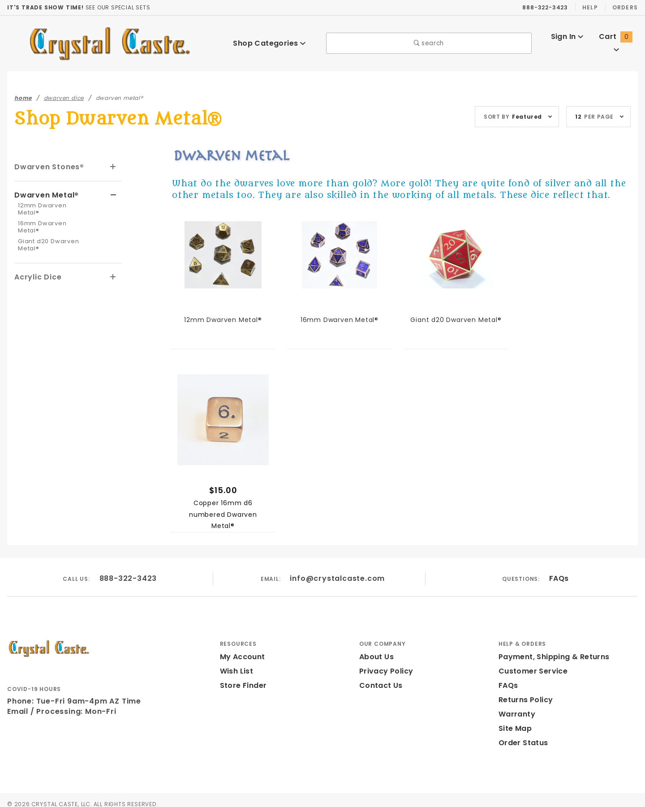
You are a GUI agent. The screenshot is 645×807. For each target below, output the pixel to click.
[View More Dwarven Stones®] (113, 167)
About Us (375, 657)
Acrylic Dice (37, 261)
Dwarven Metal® (44, 194)
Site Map (514, 728)
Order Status (521, 743)
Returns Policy (525, 700)
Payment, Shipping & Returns (551, 657)
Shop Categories (269, 43)
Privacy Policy (384, 671)
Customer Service (530, 671)
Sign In (566, 43)
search (429, 43)
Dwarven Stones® (47, 166)
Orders (624, 7)
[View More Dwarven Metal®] (113, 194)
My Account (241, 657)
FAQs (558, 578)
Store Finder (242, 685)
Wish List (237, 671)
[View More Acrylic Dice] (113, 261)
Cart (617, 43)
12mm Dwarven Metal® (51, 204)
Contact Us (379, 685)
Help (589, 7)
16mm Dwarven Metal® (51, 215)
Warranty (515, 714)
